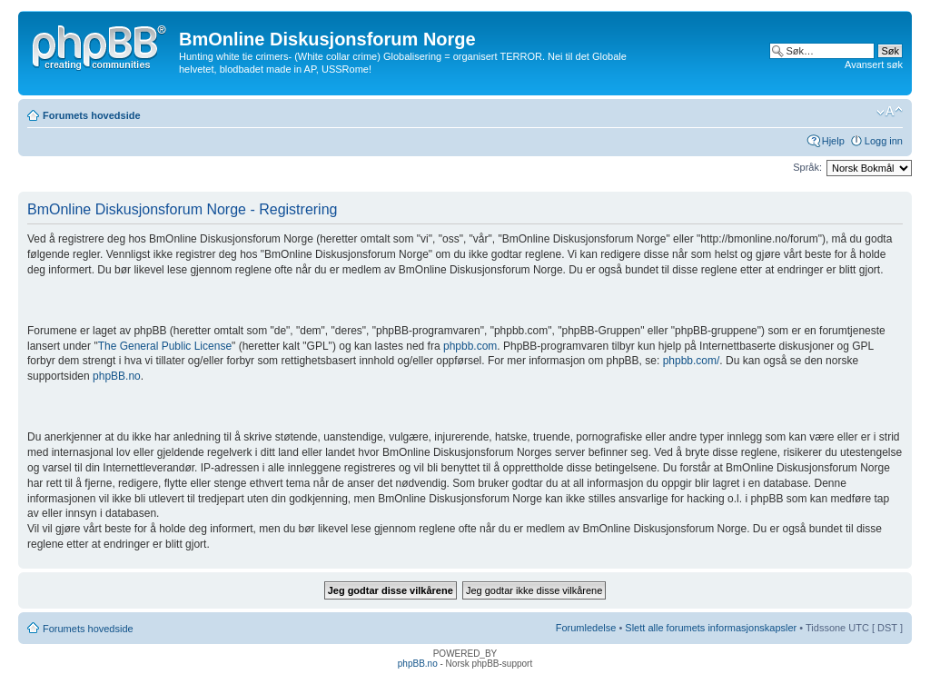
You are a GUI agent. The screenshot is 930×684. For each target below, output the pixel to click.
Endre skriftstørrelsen (889, 112)
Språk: (807, 167)
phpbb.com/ (691, 360)
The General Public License (165, 346)
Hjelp (833, 140)
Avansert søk (874, 64)
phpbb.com (470, 346)
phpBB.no (117, 376)
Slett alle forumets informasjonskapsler (710, 627)
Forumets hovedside (92, 115)
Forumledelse (586, 627)
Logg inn (884, 140)
